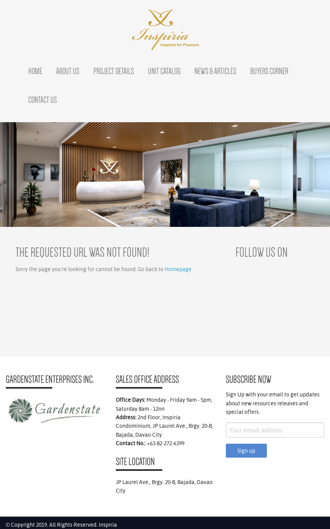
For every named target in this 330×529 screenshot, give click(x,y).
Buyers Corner (269, 71)
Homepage (178, 269)
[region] (165, 174)
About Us (67, 71)
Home (35, 71)
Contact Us (42, 99)
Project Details (113, 71)
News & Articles (215, 71)
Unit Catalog (164, 71)
